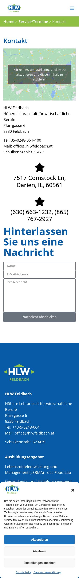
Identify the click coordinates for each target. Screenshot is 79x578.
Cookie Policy (23, 572)
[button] (73, 490)
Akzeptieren (39, 540)
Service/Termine (33, 21)
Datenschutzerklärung (47, 572)
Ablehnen (39, 551)
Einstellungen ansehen (39, 563)
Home (8, 21)
